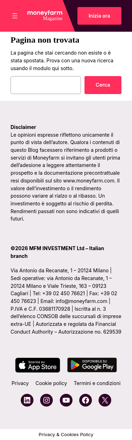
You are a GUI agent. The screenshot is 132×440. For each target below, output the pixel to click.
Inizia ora (99, 16)
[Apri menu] (15, 16)
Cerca (103, 85)
